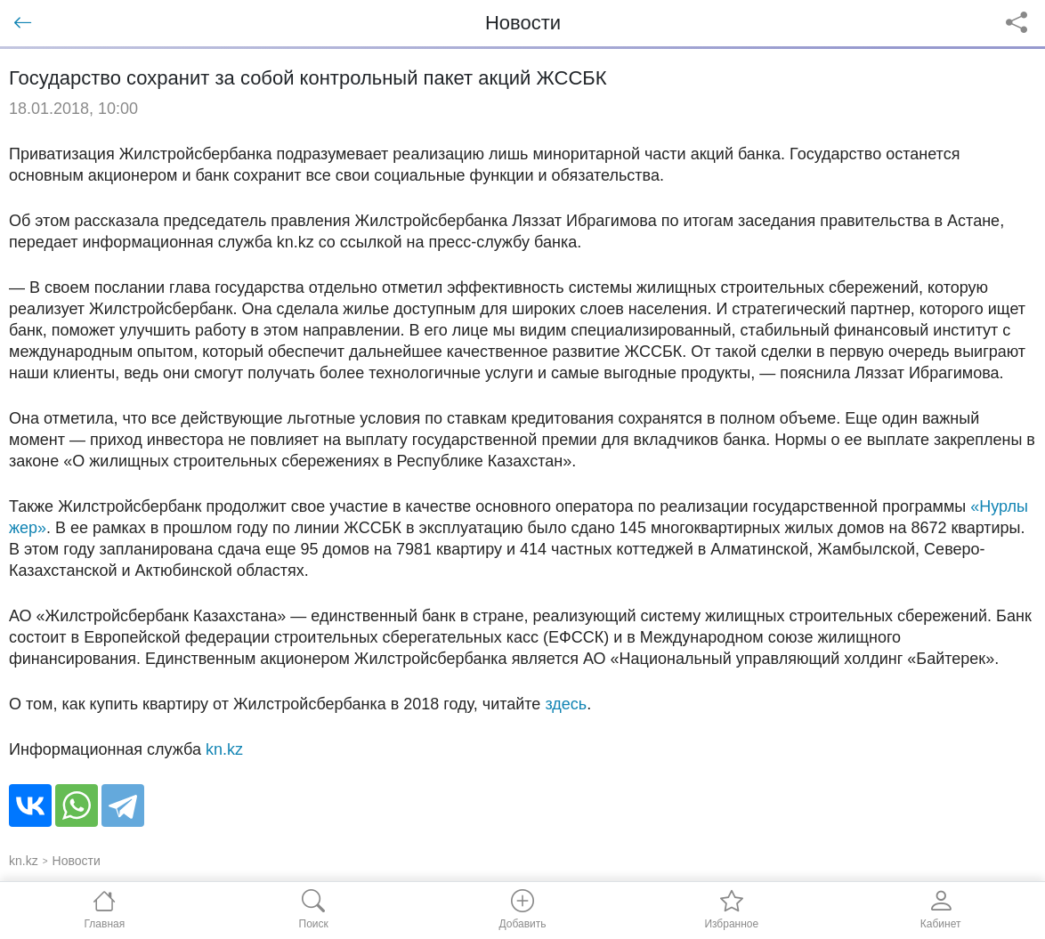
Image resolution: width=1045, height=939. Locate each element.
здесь (566, 704)
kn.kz (224, 749)
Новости (77, 861)
